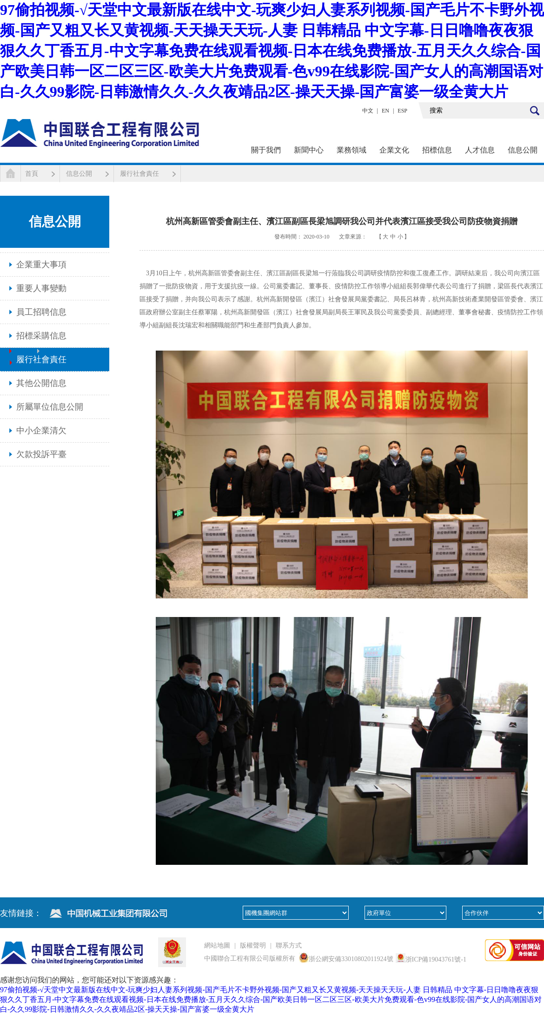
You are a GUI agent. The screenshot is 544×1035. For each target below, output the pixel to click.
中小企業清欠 (41, 430)
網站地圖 (217, 945)
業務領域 (351, 150)
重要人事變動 (41, 288)
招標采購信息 (41, 335)
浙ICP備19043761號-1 (435, 959)
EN (385, 110)
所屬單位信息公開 (49, 406)
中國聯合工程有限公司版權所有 (249, 958)
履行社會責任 (139, 173)
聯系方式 (289, 945)
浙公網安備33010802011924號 (351, 958)
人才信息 (480, 150)
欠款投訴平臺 (41, 454)
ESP (402, 110)
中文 (367, 110)
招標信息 (437, 150)
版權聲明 (253, 945)
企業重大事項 (41, 264)
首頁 (31, 173)
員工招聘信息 (41, 312)
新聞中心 (309, 150)
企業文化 (394, 150)
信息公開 (522, 150)
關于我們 (266, 150)
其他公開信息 (41, 383)
